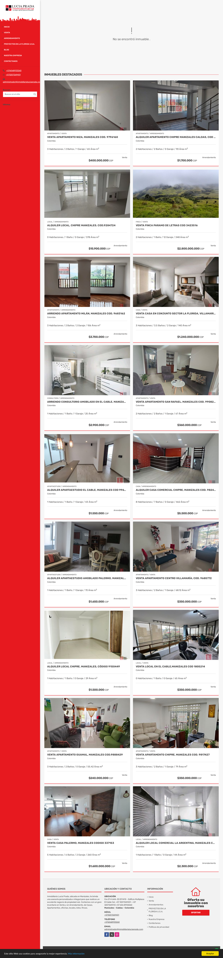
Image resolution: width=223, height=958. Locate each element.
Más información (76, 953)
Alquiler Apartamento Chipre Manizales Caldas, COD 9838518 (176, 137)
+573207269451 (13, 75)
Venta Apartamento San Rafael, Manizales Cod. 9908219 (176, 401)
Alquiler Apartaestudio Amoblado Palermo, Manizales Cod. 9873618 (87, 578)
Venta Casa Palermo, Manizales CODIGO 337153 (80, 843)
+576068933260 (13, 70)
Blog (6, 50)
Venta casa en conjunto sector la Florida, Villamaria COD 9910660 (176, 313)
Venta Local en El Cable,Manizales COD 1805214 (170, 666)
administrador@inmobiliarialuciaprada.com (22, 82)
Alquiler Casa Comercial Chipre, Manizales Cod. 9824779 (176, 490)
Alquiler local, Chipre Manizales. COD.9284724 (81, 225)
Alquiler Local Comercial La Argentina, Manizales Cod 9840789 (176, 843)
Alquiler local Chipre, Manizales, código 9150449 (83, 666)
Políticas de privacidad (159, 927)
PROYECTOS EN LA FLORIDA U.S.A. (19, 44)
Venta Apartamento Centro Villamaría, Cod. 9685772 (174, 578)
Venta (7, 32)
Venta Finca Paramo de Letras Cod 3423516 (167, 225)
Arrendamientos (156, 904)
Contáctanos (10, 61)
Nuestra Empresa (13, 55)
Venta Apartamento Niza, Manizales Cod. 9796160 (82, 137)
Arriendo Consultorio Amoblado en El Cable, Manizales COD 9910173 (87, 401)
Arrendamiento (12, 38)
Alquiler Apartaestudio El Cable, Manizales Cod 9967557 (87, 490)
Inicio (7, 27)
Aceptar (210, 953)
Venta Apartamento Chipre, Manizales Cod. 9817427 (173, 754)
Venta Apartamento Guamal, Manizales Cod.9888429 (85, 754)
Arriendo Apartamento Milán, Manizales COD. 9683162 (86, 313)
